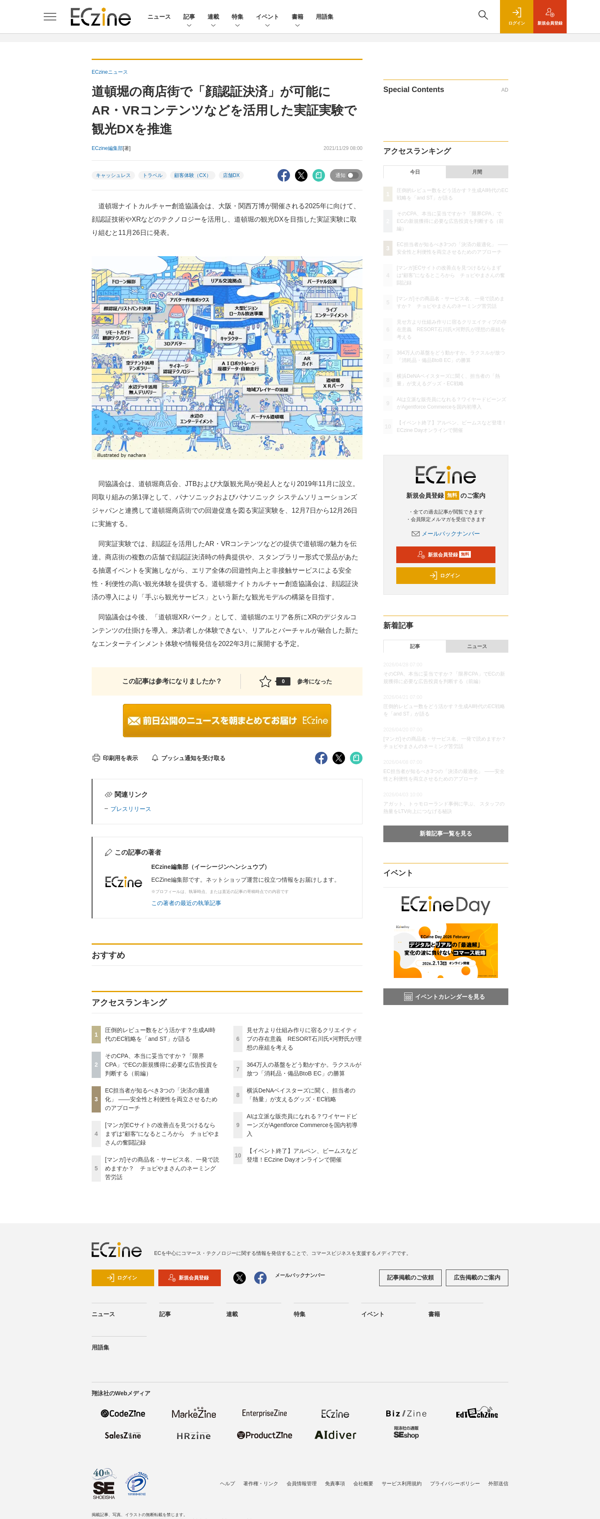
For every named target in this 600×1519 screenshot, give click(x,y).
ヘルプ (227, 1484)
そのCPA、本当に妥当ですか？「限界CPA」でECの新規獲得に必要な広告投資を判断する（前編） (161, 1065)
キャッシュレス (113, 175)
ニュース (159, 16)
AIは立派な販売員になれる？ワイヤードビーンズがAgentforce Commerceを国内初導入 (302, 1125)
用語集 (324, 16)
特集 (237, 17)
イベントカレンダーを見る (444, 997)
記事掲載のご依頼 (410, 1277)
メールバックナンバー (446, 533)
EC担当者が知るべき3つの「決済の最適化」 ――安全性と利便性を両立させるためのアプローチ (161, 1099)
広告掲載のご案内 (477, 1277)
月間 (477, 172)
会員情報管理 (302, 1484)
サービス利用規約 (402, 1484)
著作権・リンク (260, 1484)
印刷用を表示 (115, 758)
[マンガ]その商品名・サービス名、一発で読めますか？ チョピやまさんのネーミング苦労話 (162, 1168)
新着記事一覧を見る (446, 833)
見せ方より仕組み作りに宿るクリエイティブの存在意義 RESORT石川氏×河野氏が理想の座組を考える (304, 1039)
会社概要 (363, 1484)
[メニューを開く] (50, 16)
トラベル (152, 175)
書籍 (297, 17)
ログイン (444, 575)
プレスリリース (130, 809)
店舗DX (231, 175)
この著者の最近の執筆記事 (186, 903)
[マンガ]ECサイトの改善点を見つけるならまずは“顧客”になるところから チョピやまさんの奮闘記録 (162, 1134)
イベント (267, 17)
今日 (415, 172)
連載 (213, 17)
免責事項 (335, 1484)
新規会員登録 (444, 555)
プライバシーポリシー (455, 1484)
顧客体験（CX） (192, 175)
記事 (189, 17)
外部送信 (498, 1484)
